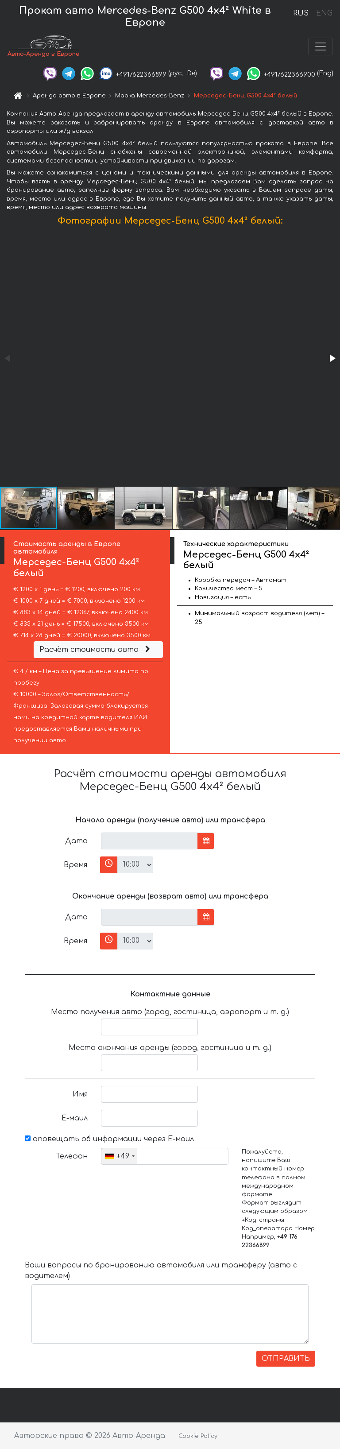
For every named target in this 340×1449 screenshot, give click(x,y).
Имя (80, 1094)
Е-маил (75, 1118)
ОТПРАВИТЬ (286, 1359)
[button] (332, 358)
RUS (301, 13)
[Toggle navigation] (320, 46)
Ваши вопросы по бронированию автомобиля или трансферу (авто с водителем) (161, 1270)
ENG (324, 13)
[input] (149, 841)
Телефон (72, 1156)
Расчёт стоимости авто (96, 650)
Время (75, 865)
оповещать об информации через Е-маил (109, 1139)
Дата (76, 841)
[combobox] (119, 1156)
